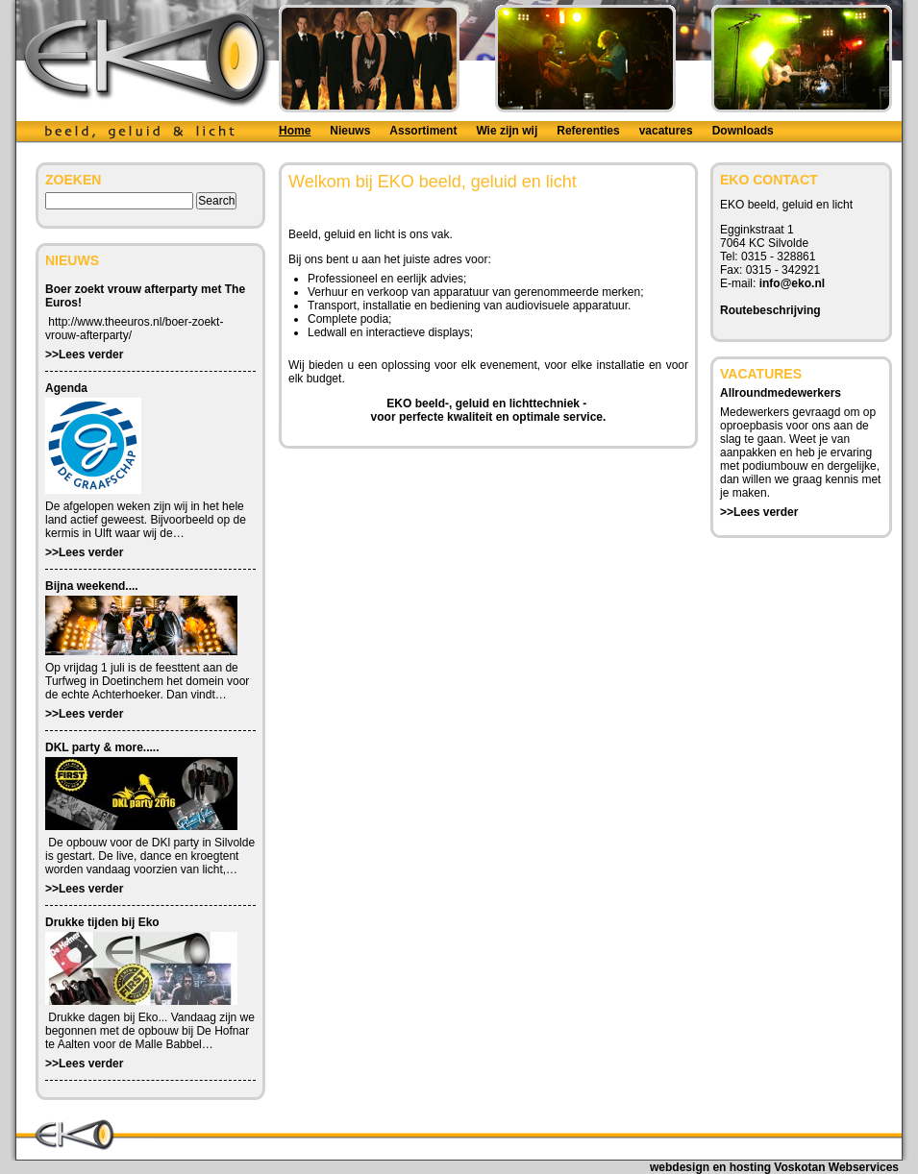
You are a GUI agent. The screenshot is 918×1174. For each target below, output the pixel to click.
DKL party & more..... (102, 747)
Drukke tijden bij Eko (102, 922)
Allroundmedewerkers (780, 393)
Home (294, 130)
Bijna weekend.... (91, 586)
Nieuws (350, 130)
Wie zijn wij (506, 130)
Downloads (743, 130)
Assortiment (423, 130)
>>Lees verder (84, 354)
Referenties (588, 130)
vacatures (666, 130)
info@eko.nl (792, 283)
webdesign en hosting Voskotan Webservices (774, 1167)
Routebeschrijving (770, 310)
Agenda (66, 388)
